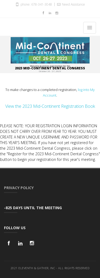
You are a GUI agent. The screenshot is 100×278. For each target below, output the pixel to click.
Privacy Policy (19, 187)
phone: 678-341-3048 (33, 4)
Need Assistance (70, 4)
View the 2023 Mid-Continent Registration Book (50, 106)
